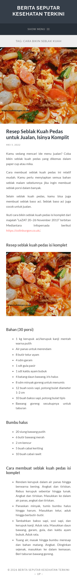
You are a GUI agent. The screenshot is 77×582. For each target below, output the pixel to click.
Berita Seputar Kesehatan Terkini (38, 11)
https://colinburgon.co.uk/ (23, 230)
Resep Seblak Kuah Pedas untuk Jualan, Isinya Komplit (37, 134)
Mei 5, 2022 (13, 144)
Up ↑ (40, 574)
